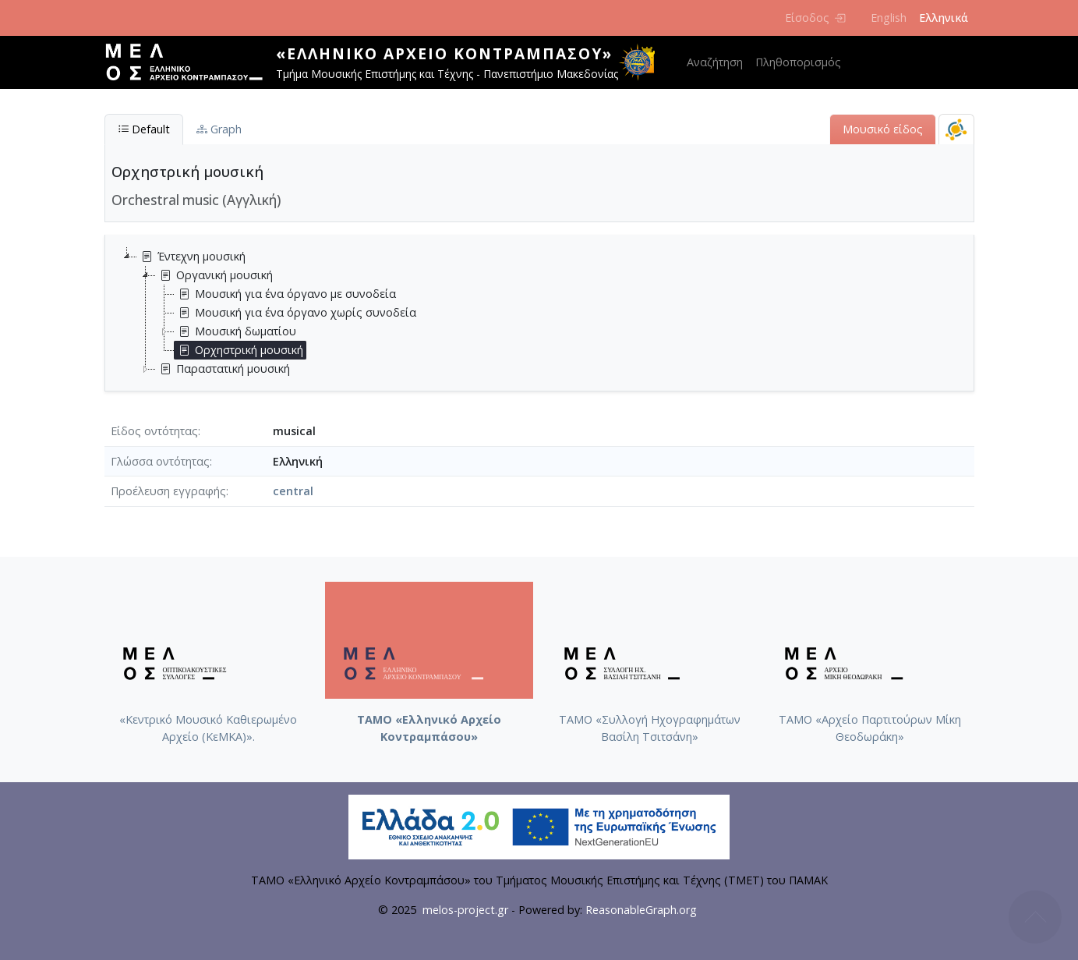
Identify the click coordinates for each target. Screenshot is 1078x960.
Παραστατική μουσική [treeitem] (223, 369)
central (293, 491)
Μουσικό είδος (883, 129)
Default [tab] (144, 129)
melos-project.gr (465, 909)
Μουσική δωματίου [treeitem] (235, 331)
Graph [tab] (219, 129)
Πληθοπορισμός (798, 62)
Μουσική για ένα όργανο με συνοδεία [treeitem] (285, 294)
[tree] (546, 312)
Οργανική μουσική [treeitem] (214, 275)
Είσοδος (815, 17)
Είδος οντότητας (154, 430)
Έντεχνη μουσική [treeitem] (191, 256)
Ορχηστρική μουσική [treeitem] (239, 350)
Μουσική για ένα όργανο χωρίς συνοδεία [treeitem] (295, 312)
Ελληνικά (943, 17)
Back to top (1035, 917)
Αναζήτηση (715, 62)
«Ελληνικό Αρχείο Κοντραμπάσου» (444, 53)
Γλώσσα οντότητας (160, 461)
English (889, 17)
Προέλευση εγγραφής (168, 491)
